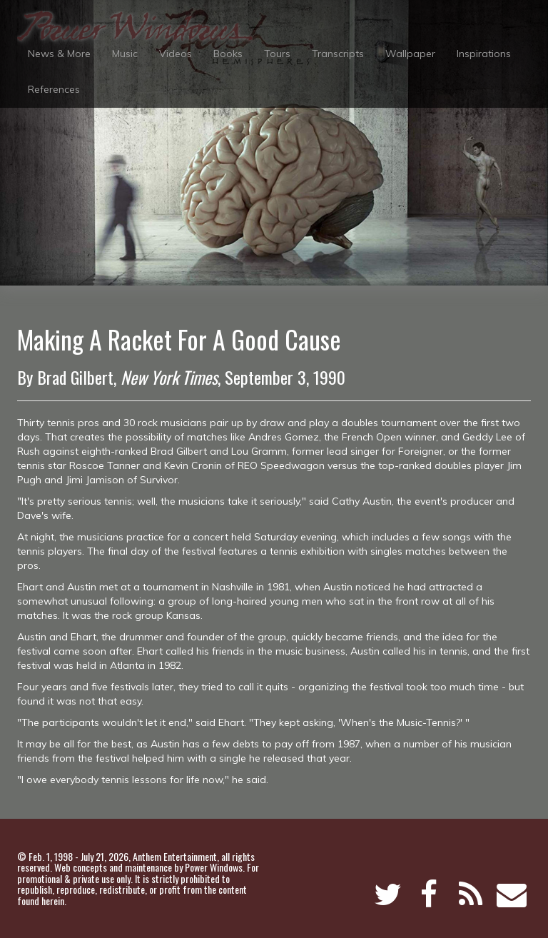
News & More (59, 53)
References (54, 89)
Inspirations (484, 53)
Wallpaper (410, 53)
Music (125, 53)
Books (228, 53)
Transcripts (338, 53)
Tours (277, 53)
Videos (175, 53)
